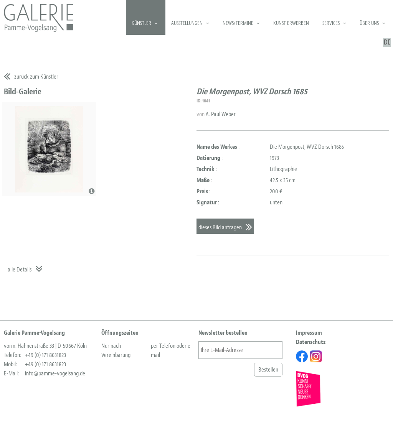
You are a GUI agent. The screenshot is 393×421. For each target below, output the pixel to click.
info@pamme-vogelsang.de (55, 373)
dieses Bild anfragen (220, 227)
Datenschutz (310, 342)
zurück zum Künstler (36, 77)
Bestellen (268, 369)
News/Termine (238, 23)
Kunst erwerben (291, 23)
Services (331, 23)
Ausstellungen (187, 23)
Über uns (369, 23)
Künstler (141, 23)
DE (387, 42)
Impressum (309, 333)
